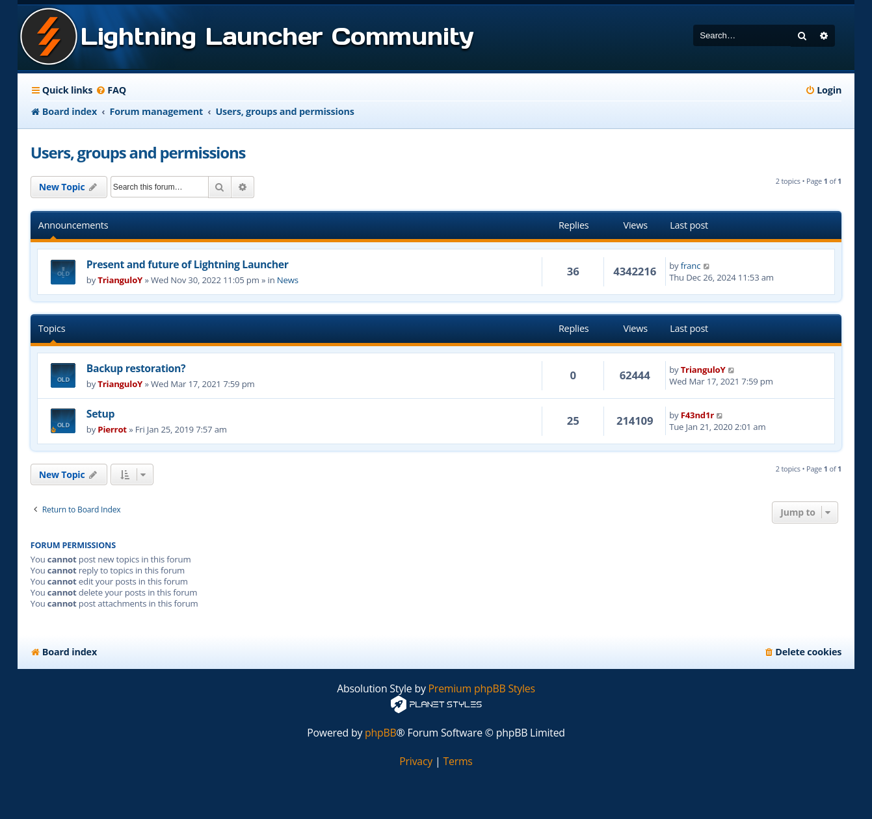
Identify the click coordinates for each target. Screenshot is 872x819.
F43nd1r (697, 415)
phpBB (381, 733)
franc (691, 265)
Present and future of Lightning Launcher (187, 264)
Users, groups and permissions (138, 152)
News (287, 280)
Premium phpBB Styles (482, 689)
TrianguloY (120, 280)
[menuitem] (111, 90)
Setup (100, 414)
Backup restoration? (135, 368)
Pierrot (112, 429)
